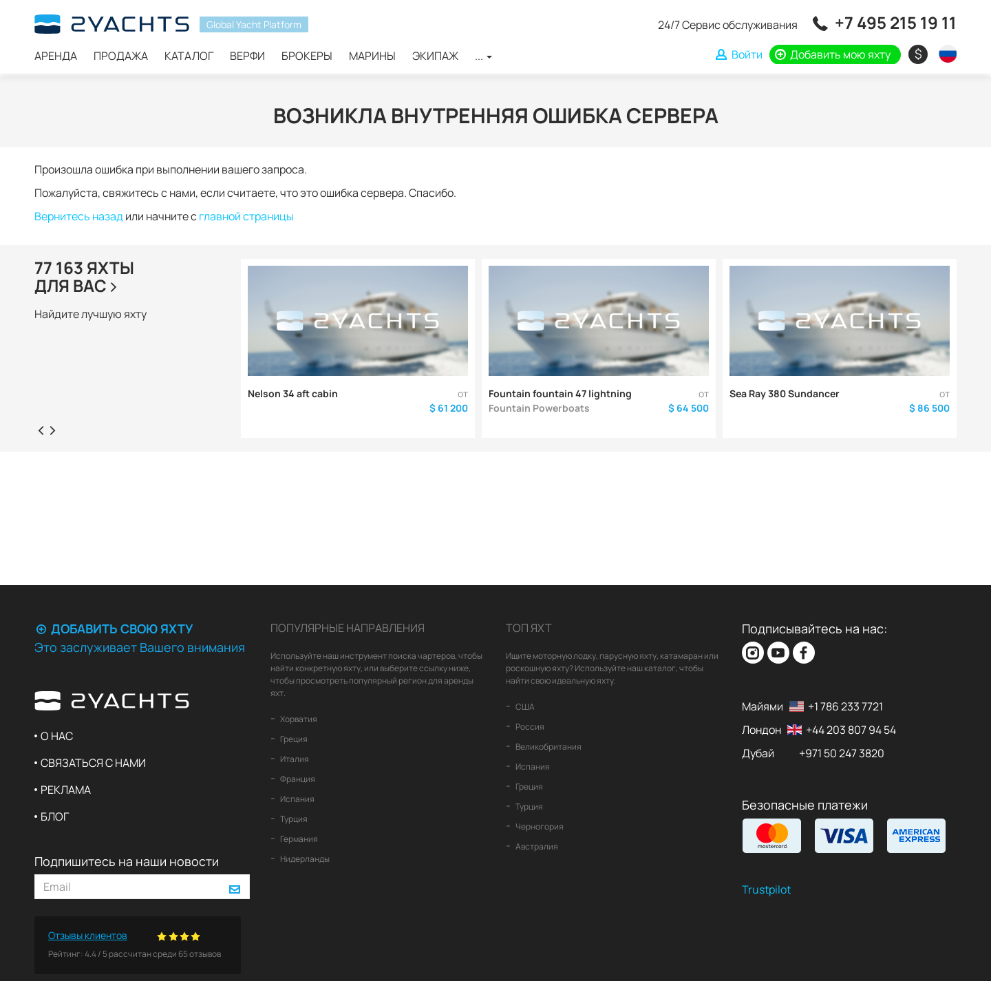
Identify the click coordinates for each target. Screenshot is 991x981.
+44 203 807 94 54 (851, 729)
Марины (372, 55)
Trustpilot (766, 889)
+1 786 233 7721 (845, 706)
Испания (297, 799)
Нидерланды (304, 859)
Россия (529, 726)
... (483, 55)
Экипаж (435, 55)
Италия (294, 759)
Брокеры (306, 55)
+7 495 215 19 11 (896, 22)
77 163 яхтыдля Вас (84, 276)
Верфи (247, 55)
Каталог (188, 55)
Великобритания (548, 746)
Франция (297, 779)
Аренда (55, 55)
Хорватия (298, 719)
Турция (293, 819)
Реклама (66, 789)
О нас (57, 735)
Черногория (539, 826)
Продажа (121, 55)
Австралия (536, 846)
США (524, 707)
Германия (298, 839)
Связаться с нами (93, 762)
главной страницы (246, 216)
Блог (55, 816)
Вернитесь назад (78, 216)
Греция (293, 739)
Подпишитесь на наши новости (126, 861)
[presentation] (40, 429)
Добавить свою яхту (113, 628)
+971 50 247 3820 (841, 753)
